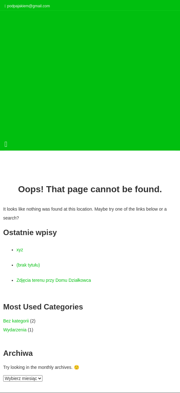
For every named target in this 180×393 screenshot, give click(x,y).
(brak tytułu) (28, 265)
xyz (19, 249)
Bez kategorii (16, 320)
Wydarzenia (15, 329)
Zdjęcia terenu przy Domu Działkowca (53, 280)
